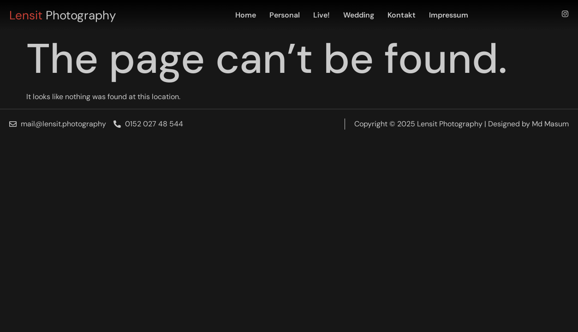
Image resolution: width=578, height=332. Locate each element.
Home (245, 15)
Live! (321, 15)
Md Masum (550, 124)
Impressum (448, 15)
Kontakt (401, 15)
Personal (284, 15)
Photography (62, 15)
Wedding (358, 15)
